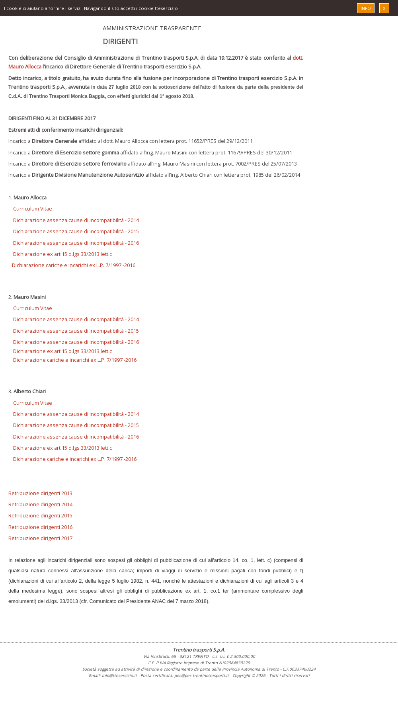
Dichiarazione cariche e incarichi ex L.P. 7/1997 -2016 (73, 265)
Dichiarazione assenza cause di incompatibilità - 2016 (76, 242)
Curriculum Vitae (32, 208)
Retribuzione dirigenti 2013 (40, 493)
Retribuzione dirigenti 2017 (40, 538)
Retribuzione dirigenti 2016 (40, 527)
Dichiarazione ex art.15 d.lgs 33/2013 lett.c (60, 254)
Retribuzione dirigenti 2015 (40, 515)
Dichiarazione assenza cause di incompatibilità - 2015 (76, 231)
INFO (366, 8)
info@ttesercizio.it (119, 675)
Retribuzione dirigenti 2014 (40, 504)
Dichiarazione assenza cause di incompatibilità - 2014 (76, 220)
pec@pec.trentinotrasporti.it (201, 675)
